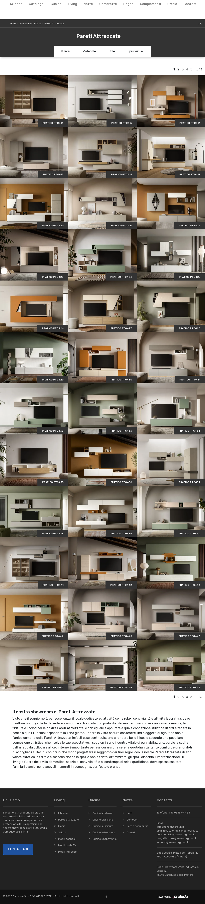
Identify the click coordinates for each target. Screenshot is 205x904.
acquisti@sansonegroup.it (173, 842)
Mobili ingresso (67, 851)
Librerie (63, 813)
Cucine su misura (102, 826)
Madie (61, 826)
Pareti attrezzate (68, 819)
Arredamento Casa (30, 23)
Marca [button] (65, 51)
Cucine (56, 4)
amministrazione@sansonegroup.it (178, 830)
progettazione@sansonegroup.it (177, 838)
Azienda (16, 4)
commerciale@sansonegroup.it (176, 834)
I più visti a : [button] (136, 51)
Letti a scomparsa (137, 826)
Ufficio (172, 4)
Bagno (128, 4)
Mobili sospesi (66, 838)
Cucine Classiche (102, 819)
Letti (129, 813)
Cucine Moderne (102, 813)
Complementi (150, 4)
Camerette (108, 4)
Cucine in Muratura (103, 832)
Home (13, 23)
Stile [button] (112, 51)
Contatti (190, 4)
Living (72, 4)
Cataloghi (36, 4)
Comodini (132, 819)
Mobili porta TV (67, 845)
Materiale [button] (89, 51)
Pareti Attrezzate (54, 23)
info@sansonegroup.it (170, 826)
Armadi (131, 832)
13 (200, 69)
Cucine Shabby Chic (104, 838)
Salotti (62, 832)
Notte (88, 4)
